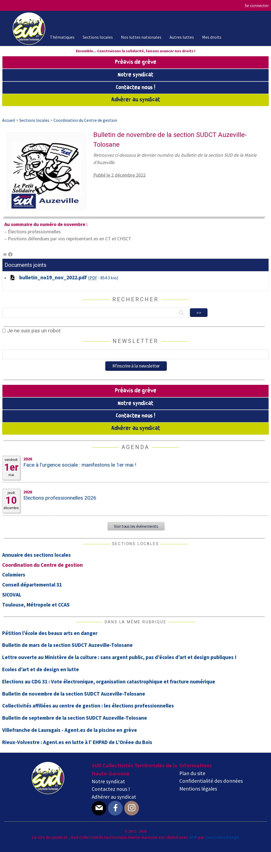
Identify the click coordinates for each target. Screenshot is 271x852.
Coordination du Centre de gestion (42, 565)
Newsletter (135, 341)
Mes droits (211, 37)
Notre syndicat (135, 75)
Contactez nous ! (135, 88)
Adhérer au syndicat (135, 100)
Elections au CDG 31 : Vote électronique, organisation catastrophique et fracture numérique (108, 681)
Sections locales (98, 37)
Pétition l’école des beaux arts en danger (49, 633)
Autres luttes (182, 37)
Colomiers (13, 574)
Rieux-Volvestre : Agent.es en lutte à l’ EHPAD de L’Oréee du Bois (77, 742)
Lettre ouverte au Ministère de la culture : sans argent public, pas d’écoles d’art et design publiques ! (119, 657)
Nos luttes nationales (141, 37)
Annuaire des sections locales (36, 555)
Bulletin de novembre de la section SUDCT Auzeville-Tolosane (73, 693)
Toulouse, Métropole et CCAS (36, 604)
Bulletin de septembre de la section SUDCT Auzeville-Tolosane (74, 718)
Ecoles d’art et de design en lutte (40, 669)
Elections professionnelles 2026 (59, 498)
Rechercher (135, 299)
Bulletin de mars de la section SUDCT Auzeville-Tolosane (67, 645)
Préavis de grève (135, 62)
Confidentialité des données (211, 781)
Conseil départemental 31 (32, 584)
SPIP (193, 837)
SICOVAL (11, 594)
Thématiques (62, 37)
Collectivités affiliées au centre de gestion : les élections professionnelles (88, 705)
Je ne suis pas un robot (31, 330)
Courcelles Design (222, 837)
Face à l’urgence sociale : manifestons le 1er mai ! (79, 465)
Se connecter (257, 5)
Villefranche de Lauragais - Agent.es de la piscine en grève (69, 730)
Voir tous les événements (136, 526)
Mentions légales (198, 788)
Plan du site (192, 773)
